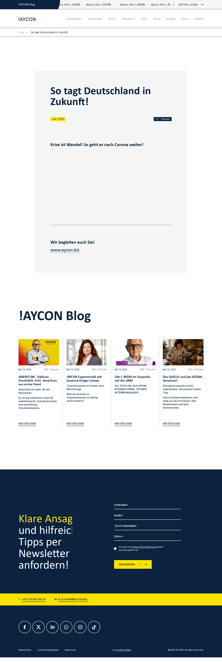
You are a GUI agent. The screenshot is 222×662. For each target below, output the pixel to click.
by (122, 652)
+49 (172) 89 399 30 (34, 601)
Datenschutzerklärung (143, 547)
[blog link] (188, 4)
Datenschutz (24, 652)
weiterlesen (27, 423)
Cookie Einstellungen (48, 652)
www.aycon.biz (64, 250)
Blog (21, 32)
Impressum (70, 652)
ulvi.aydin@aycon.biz (72, 601)
